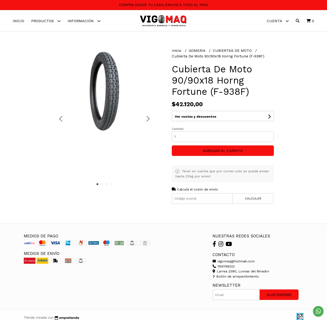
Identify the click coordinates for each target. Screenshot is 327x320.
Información (84, 21)
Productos (46, 21)
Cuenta (278, 21)
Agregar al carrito (223, 150)
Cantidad (177, 128)
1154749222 (224, 266)
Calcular (253, 198)
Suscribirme (279, 294)
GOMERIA (198, 50)
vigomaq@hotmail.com (234, 261)
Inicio (18, 21)
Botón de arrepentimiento (236, 276)
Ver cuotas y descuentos (195, 116)
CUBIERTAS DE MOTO (233, 50)
